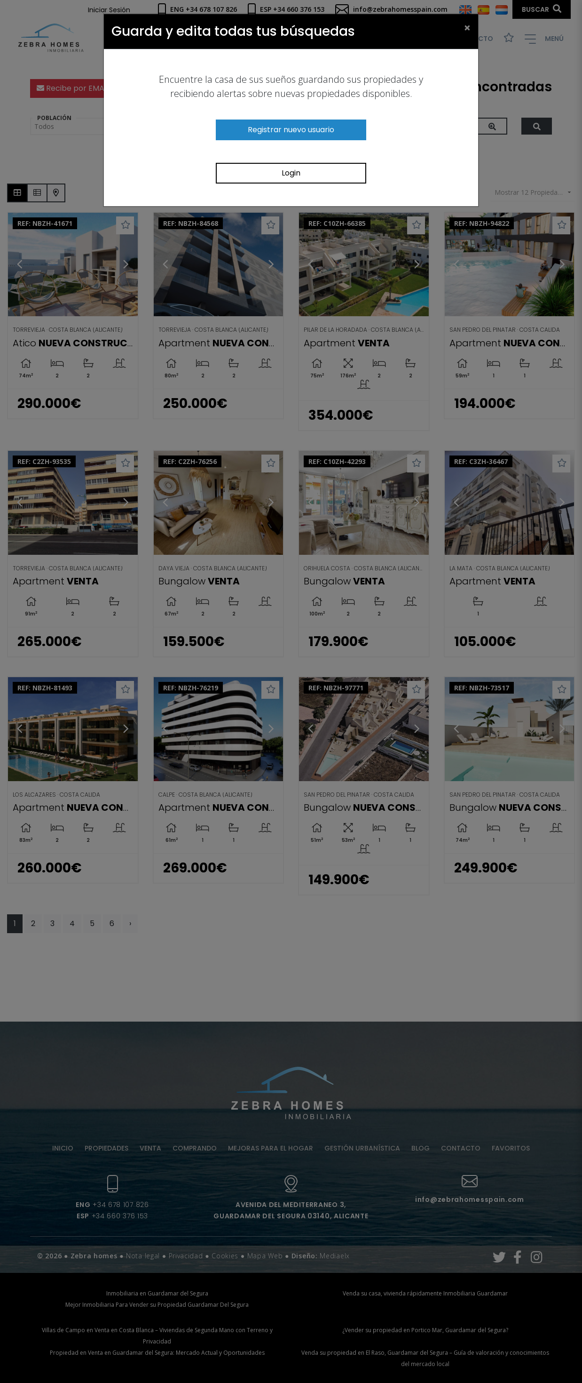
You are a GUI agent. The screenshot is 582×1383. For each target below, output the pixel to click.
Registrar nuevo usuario (291, 129)
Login (291, 173)
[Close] (467, 27)
